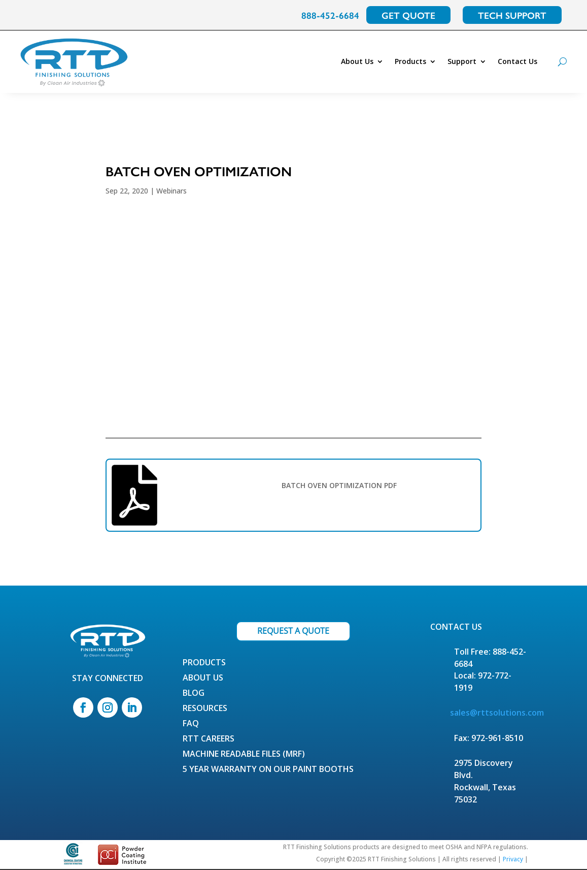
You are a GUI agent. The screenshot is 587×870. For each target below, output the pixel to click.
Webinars (171, 191)
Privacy (513, 859)
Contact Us (517, 61)
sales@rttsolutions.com (497, 712)
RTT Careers (208, 739)
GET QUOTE (408, 15)
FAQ (191, 724)
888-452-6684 (330, 15)
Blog (193, 693)
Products (410, 61)
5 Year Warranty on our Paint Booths (268, 770)
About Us (357, 61)
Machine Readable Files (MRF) (244, 754)
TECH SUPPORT (512, 15)
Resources (205, 709)
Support (461, 61)
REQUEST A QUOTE (293, 630)
